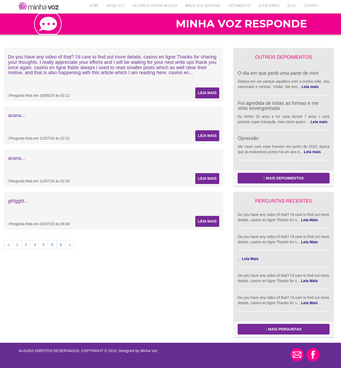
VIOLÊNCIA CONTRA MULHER (155, 5)
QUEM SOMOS (268, 5)
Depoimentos (239, 5)
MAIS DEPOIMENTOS (283, 178)
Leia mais (207, 93)
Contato (311, 5)
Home (94, 5)
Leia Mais (309, 220)
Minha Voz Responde (203, 5)
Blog (291, 5)
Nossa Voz (116, 5)
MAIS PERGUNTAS (284, 329)
